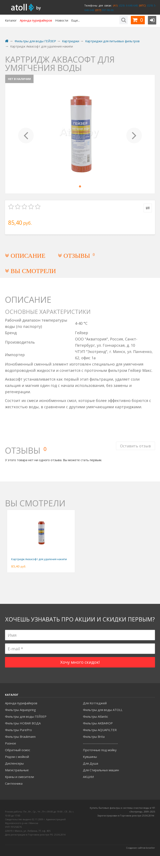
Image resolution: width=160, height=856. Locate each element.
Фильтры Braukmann (20, 736)
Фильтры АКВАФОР (98, 723)
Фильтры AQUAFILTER (100, 730)
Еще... (75, 20)
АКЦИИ (88, 777)
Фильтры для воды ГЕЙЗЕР (25, 716)
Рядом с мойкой (17, 757)
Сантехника (13, 783)
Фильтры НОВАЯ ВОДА (23, 723)
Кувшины (90, 757)
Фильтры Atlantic (95, 716)
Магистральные (17, 770)
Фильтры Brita (94, 736)
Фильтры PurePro (18, 730)
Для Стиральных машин (101, 770)
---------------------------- (100, 743)
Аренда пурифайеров (21, 703)
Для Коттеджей (95, 703)
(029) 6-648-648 (128, 5)
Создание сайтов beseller (140, 847)
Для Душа (90, 763)
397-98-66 (107, 10)
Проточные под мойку (100, 750)
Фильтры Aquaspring (20, 710)
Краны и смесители (19, 777)
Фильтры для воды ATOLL (102, 710)
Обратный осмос (17, 750)
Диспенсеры (14, 763)
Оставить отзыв (135, 445)
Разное (10, 743)
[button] (26, 134)
